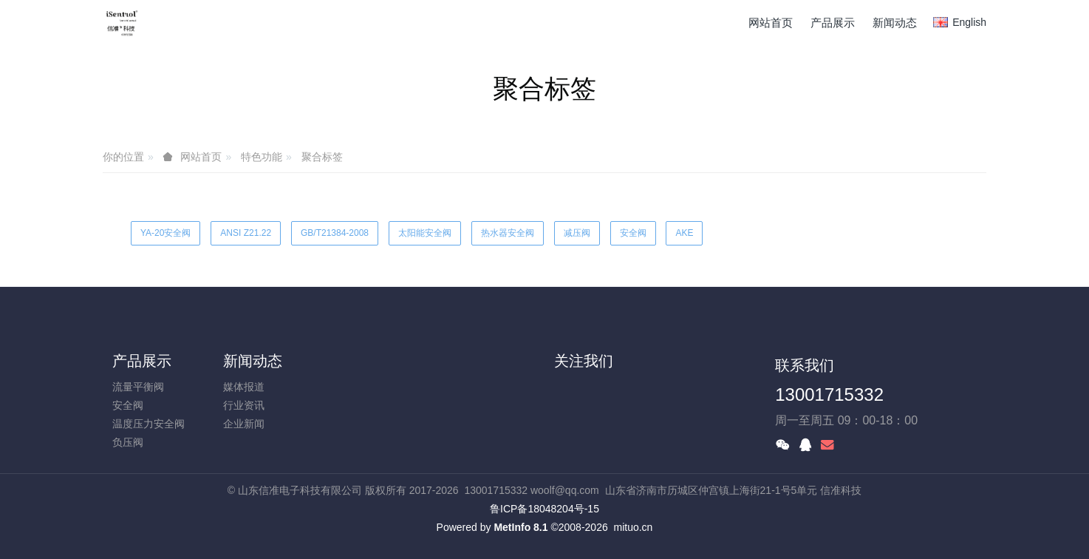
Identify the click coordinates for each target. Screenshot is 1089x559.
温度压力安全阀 (148, 424)
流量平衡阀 (138, 387)
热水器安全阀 (507, 233)
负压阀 (127, 442)
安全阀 (633, 233)
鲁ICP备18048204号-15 (544, 509)
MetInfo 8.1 (520, 527)
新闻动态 (252, 361)
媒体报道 (243, 387)
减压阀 (577, 233)
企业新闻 (243, 424)
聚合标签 (322, 157)
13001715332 (829, 394)
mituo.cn (632, 527)
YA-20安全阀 (165, 233)
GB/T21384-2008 (335, 233)
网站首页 (770, 22)
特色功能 (261, 157)
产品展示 (141, 361)
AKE (684, 233)
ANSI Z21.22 (245, 233)
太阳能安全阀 (424, 233)
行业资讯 (243, 405)
